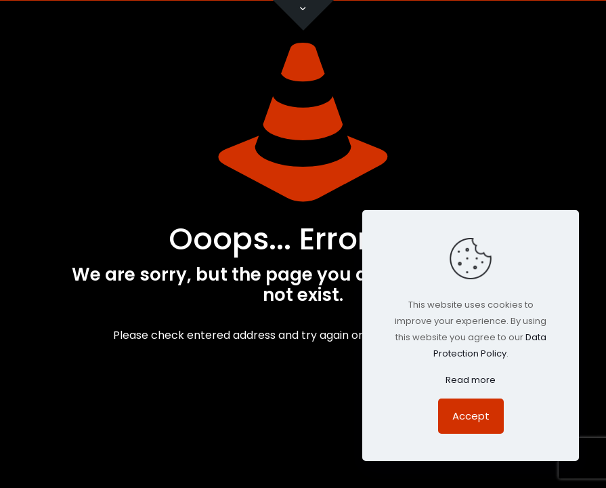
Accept (471, 416)
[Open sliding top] (303, 15)
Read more (471, 379)
